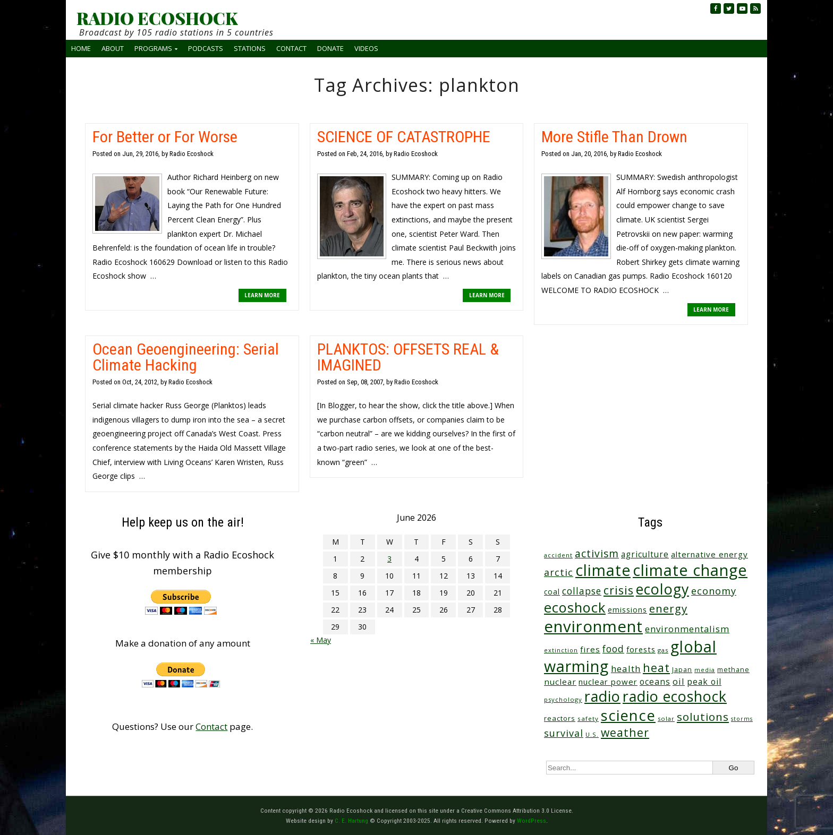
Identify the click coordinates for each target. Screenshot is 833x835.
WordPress (531, 820)
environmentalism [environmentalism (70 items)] (687, 629)
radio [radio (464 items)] (602, 696)
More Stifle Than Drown (614, 136)
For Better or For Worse (164, 136)
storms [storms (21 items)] (742, 718)
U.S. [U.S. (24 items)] (592, 734)
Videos (366, 48)
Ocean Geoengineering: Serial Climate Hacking (185, 357)
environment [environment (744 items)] (593, 626)
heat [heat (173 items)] (656, 667)
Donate (330, 48)
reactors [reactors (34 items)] (559, 718)
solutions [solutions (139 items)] (703, 716)
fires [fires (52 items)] (590, 649)
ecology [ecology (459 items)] (662, 589)
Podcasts (205, 48)
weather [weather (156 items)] (625, 732)
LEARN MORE (262, 295)
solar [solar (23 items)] (666, 718)
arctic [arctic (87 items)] (558, 572)
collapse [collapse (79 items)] (581, 590)
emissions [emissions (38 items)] (627, 610)
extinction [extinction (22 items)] (561, 650)
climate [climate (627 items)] (603, 570)
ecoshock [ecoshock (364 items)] (575, 607)
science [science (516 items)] (628, 715)
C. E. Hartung (351, 820)
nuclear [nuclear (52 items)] (560, 681)
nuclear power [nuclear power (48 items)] (608, 681)
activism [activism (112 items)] (597, 553)
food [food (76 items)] (613, 648)
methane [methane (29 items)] (733, 669)
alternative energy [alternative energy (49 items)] (709, 554)
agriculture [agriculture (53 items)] (645, 554)
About (112, 48)
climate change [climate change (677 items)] (690, 569)
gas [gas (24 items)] (663, 650)
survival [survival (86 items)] (563, 733)
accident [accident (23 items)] (558, 555)
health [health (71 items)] (626, 668)
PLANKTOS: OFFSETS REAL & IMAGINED (408, 357)
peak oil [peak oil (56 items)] (704, 681)
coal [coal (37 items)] (552, 592)
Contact (291, 48)
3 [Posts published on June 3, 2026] (389, 559)
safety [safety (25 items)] (588, 718)
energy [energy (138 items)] (668, 608)
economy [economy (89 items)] (713, 590)
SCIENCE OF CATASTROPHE (403, 136)
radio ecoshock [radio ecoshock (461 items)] (675, 696)
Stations (250, 48)
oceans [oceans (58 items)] (655, 681)
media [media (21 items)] (704, 670)
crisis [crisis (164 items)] (619, 590)
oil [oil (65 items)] (679, 681)
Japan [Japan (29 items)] (682, 669)
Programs (153, 48)
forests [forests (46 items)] (641, 649)
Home (81, 48)
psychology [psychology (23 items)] (563, 699)
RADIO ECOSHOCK (156, 18)
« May (320, 640)
